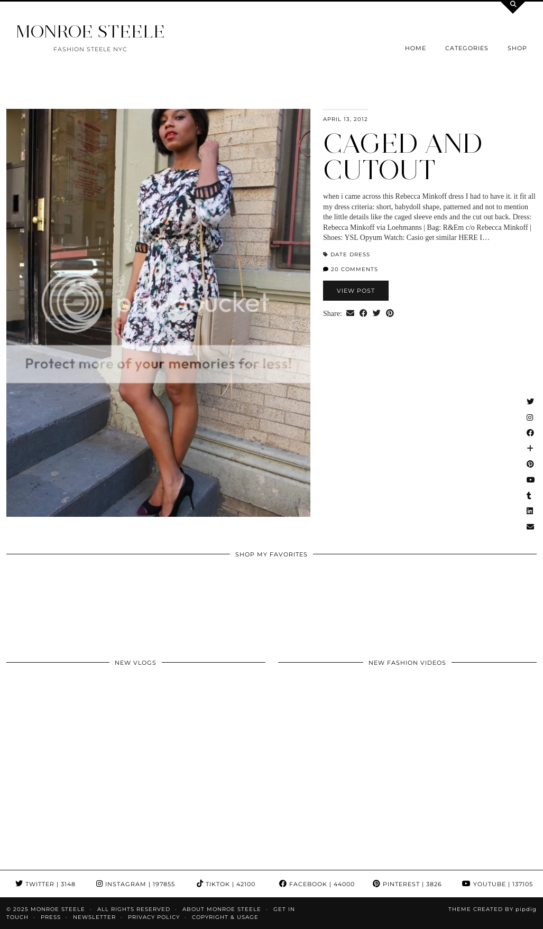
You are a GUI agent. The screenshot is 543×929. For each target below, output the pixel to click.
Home (415, 48)
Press (51, 917)
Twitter (45, 884)
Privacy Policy (154, 917)
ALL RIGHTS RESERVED (133, 909)
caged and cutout (403, 156)
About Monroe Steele (221, 909)
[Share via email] (350, 314)
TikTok (226, 884)
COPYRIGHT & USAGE (225, 917)
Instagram (135, 884)
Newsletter (94, 917)
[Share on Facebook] (363, 314)
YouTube (497, 884)
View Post (356, 290)
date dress (350, 254)
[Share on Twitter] (376, 314)
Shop (517, 48)
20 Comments (350, 269)
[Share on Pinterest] (390, 314)
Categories (467, 48)
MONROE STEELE (90, 31)
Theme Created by (492, 909)
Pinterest (407, 884)
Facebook (317, 884)
